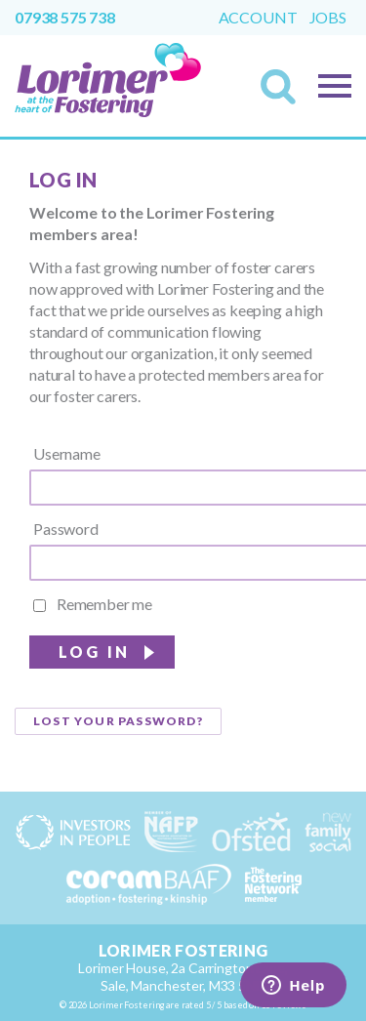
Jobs (327, 17)
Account (258, 17)
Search (284, 92)
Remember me (92, 604)
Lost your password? (118, 721)
